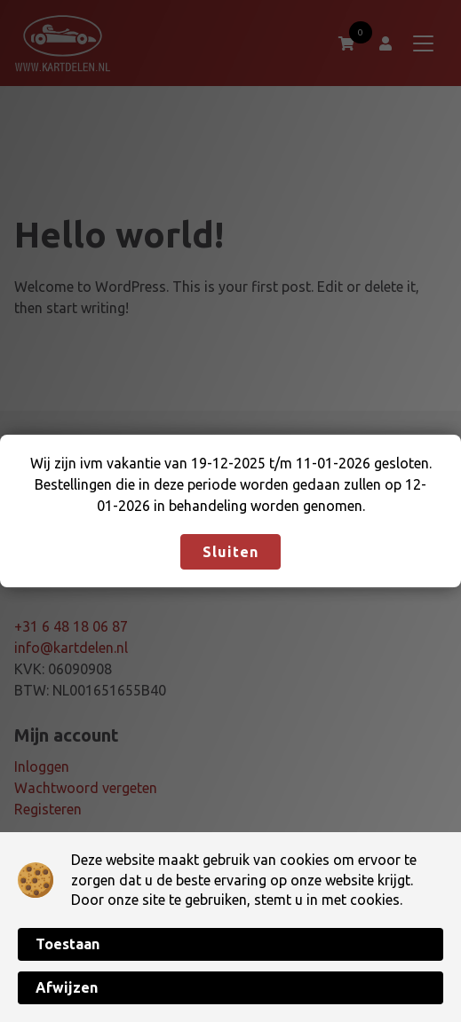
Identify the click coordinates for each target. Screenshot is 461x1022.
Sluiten (230, 552)
